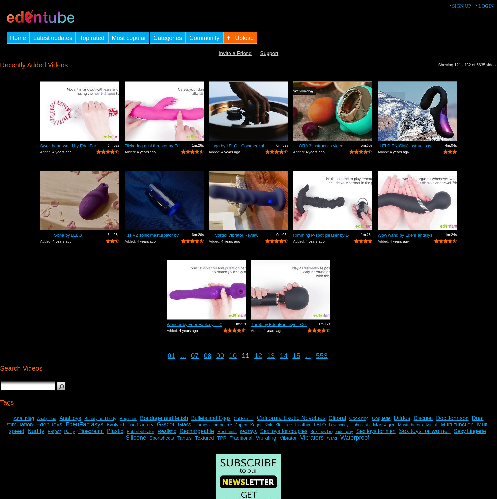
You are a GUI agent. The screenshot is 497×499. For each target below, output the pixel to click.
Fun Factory (140, 424)
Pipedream (91, 431)
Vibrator (288, 438)
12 (258, 355)
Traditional (241, 438)
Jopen (241, 425)
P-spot (54, 431)
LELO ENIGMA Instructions (405, 145)
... (183, 355)
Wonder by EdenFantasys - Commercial (194, 324)
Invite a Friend (235, 53)
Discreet (423, 418)
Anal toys (70, 418)
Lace (287, 425)
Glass (184, 424)
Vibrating (266, 438)
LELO (320, 424)
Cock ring (359, 418)
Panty (69, 431)
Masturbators (410, 425)
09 (220, 355)
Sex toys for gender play (331, 431)
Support (269, 53)
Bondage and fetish (164, 418)
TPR (222, 438)
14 (284, 355)
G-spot (165, 424)
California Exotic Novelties (291, 418)
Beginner (128, 418)
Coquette (381, 418)
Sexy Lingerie (470, 431)
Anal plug (23, 418)
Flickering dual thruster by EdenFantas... (152, 145)
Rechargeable (196, 431)
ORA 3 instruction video (321, 145)
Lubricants (360, 425)
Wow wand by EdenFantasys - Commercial (405, 235)
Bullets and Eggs (210, 418)
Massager (384, 424)
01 (171, 355)
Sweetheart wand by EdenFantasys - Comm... (68, 145)
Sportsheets (161, 438)
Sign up (461, 6)
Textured (204, 438)
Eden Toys (49, 425)
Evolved (115, 424)
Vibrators (312, 437)
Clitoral (337, 418)
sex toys (248, 431)
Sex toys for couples (283, 431)
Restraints (227, 431)
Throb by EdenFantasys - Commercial (279, 324)
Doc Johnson (452, 418)
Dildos (402, 418)
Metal (431, 424)
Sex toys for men (376, 431)
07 (195, 355)
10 (233, 355)
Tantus (184, 438)
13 (271, 355)
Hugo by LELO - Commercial (236, 145)
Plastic (115, 431)
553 (322, 355)
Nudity (36, 431)
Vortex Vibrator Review (236, 235)
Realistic (167, 431)
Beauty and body (100, 418)
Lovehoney (338, 425)
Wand (332, 438)
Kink (268, 425)
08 (207, 355)
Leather (302, 424)
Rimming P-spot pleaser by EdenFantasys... (321, 235)
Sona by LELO (68, 235)
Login (486, 6)
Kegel (255, 425)
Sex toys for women (425, 431)
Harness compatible (213, 425)
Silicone (136, 437)
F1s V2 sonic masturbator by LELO (152, 235)
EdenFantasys (84, 424)
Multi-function (457, 425)
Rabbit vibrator (140, 431)
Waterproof (354, 437)
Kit (277, 425)
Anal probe (46, 418)
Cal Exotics (244, 418)
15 (296, 355)
